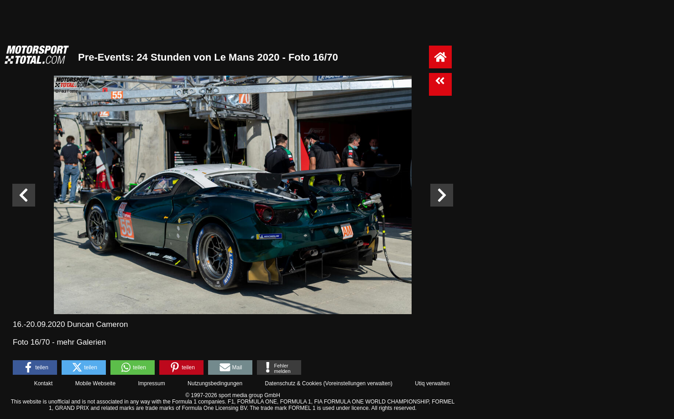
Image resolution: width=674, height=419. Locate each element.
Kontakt (43, 383)
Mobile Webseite (95, 383)
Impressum (151, 383)
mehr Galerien (81, 342)
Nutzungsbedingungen (215, 383)
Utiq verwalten (432, 383)
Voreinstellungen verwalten (358, 383)
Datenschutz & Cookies (293, 383)
